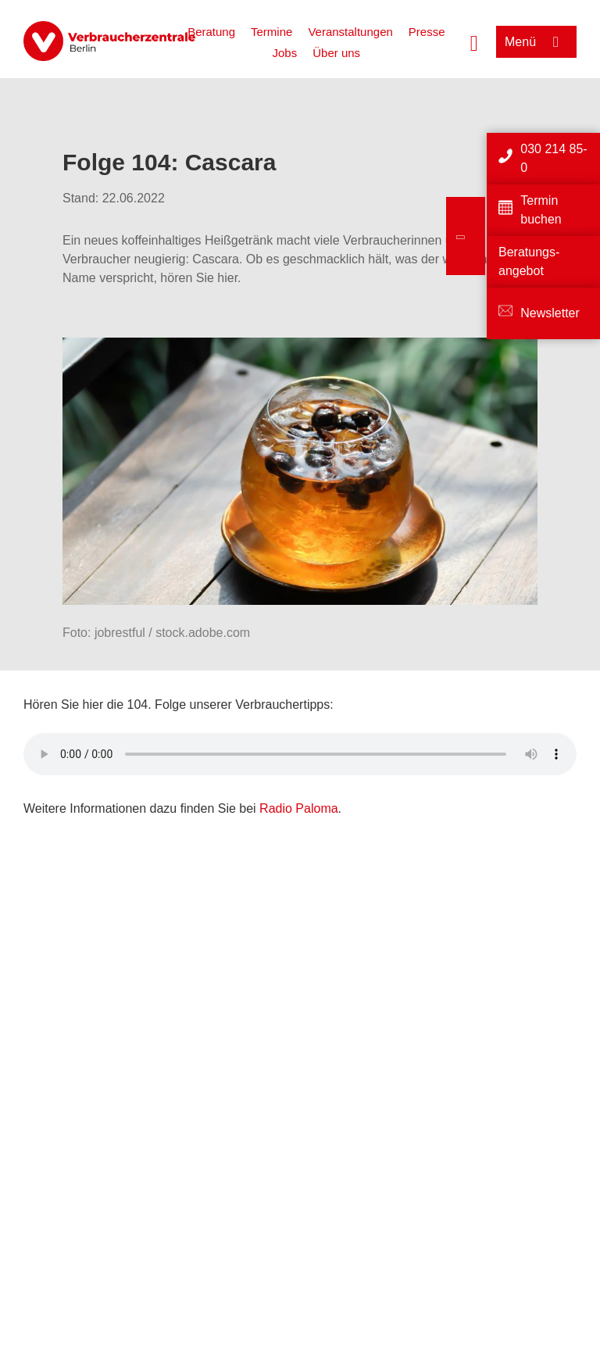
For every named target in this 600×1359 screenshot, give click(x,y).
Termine (271, 31)
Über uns (336, 52)
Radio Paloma (298, 808)
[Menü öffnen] (536, 42)
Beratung (211, 31)
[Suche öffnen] (474, 41)
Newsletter (550, 313)
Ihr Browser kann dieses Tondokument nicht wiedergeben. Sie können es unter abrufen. (300, 754)
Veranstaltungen (350, 31)
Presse (427, 31)
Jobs (285, 52)
